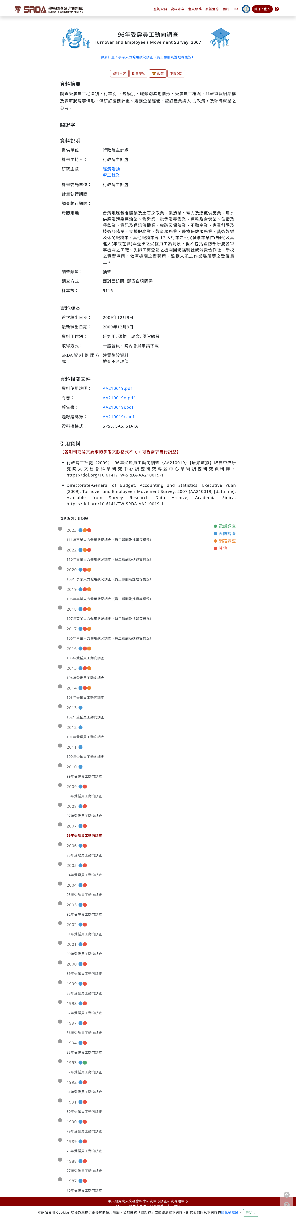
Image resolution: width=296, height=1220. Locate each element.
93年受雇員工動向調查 (84, 894)
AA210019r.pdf (118, 407)
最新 (212, 9)
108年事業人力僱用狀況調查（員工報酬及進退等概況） (110, 599)
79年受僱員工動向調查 (84, 1131)
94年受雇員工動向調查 (84, 875)
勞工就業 (111, 175)
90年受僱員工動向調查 (84, 954)
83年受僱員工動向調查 (84, 1052)
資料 (178, 9)
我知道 (251, 1213)
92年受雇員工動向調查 (84, 914)
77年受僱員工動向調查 (84, 1170)
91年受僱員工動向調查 (84, 934)
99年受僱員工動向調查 (84, 776)
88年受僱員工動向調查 (84, 993)
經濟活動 (111, 169)
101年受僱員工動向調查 (85, 737)
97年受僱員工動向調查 (84, 816)
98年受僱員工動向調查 (84, 796)
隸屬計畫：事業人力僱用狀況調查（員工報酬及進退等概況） (148, 57)
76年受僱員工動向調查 (84, 1190)
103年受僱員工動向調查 (85, 697)
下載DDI (176, 73)
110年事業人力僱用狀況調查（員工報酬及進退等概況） (110, 559)
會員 (195, 9)
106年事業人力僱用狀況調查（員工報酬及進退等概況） (110, 638)
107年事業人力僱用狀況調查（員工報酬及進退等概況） (110, 618)
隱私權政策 (229, 1212)
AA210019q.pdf (119, 398)
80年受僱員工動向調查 (84, 1111)
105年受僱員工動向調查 (85, 658)
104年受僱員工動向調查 (85, 678)
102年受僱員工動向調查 (85, 717)
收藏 (157, 73)
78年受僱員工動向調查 (84, 1151)
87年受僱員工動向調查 (84, 1013)
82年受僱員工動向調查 (84, 1072)
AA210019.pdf (117, 388)
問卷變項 (138, 73)
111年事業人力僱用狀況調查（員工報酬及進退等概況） (110, 539)
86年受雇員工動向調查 (84, 1032)
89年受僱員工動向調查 (84, 973)
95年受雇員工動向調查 (84, 855)
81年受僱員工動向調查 (84, 1092)
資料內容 (119, 73)
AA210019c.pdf (118, 416)
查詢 (160, 9)
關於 (230, 9)
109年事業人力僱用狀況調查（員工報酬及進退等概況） (110, 579)
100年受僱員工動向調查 (85, 756)
